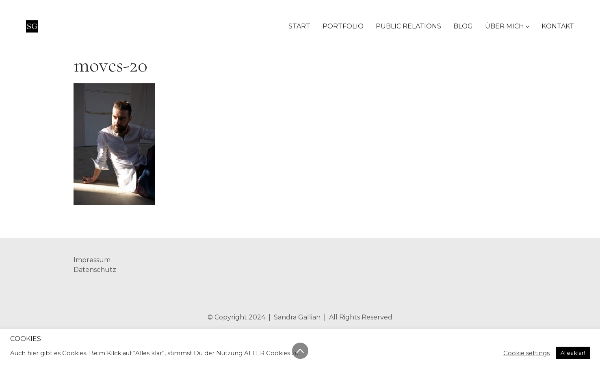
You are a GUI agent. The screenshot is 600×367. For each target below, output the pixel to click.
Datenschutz (95, 270)
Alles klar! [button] (573, 353)
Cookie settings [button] (526, 353)
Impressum (92, 260)
